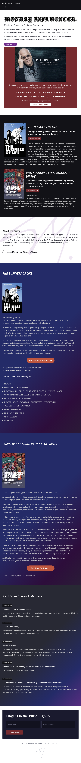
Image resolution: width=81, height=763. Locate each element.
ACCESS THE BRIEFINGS (40, 104)
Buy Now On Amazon (40, 593)
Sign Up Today (10, 44)
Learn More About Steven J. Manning (23, 277)
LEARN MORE (34, 138)
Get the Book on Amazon (40, 385)
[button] (75, 4)
